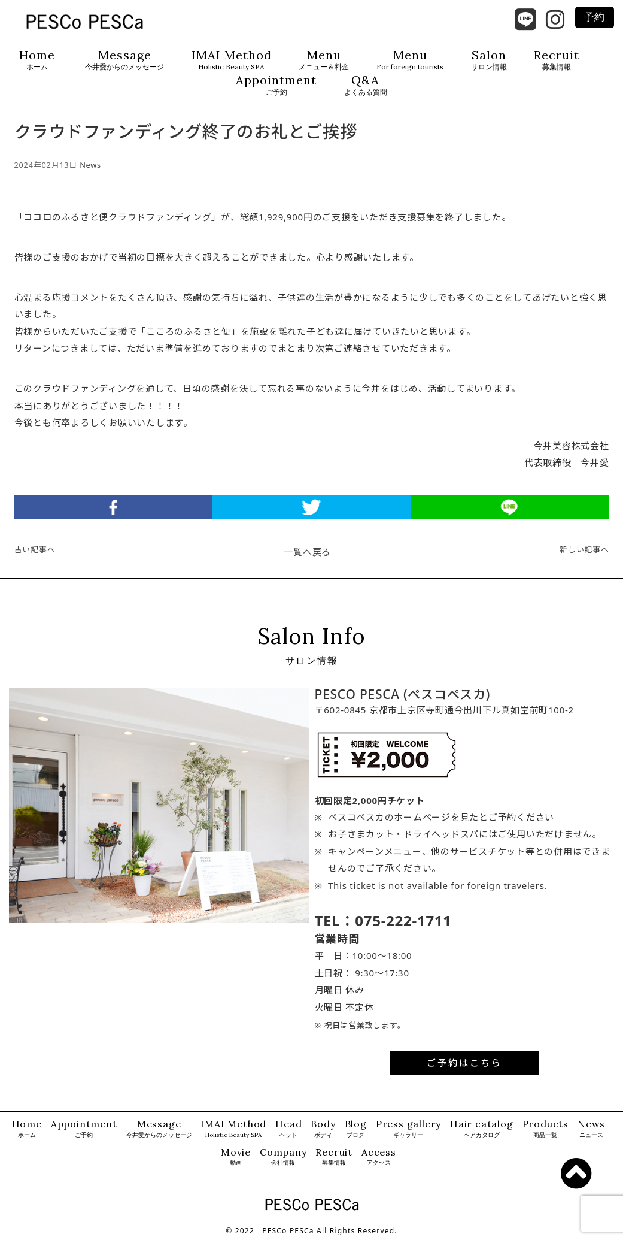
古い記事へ (35, 549)
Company (283, 1157)
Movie (236, 1157)
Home (37, 60)
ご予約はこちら (464, 1063)
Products (545, 1129)
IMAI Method (232, 60)
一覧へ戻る (307, 552)
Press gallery (408, 1129)
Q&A (365, 85)
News (90, 164)
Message (124, 60)
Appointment (276, 85)
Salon (489, 60)
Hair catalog (481, 1129)
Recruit (556, 60)
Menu (324, 60)
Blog (356, 1129)
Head (288, 1129)
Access (378, 1157)
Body (323, 1129)
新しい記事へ (584, 549)
